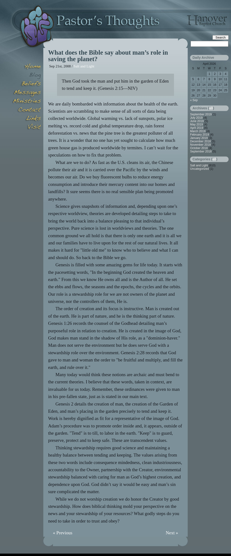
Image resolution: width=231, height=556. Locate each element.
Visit (26, 127)
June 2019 (197, 121)
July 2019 (196, 117)
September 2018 (201, 151)
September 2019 (201, 114)
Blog (26, 75)
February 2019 (199, 134)
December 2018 (200, 141)
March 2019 (197, 131)
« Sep (194, 100)
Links (26, 119)
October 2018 (199, 148)
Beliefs (26, 84)
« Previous (62, 532)
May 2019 (196, 124)
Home (26, 67)
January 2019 (199, 138)
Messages (26, 93)
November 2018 (200, 144)
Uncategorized (199, 168)
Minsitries (26, 101)
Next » (172, 532)
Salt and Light (84, 66)
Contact (26, 110)
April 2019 (196, 128)
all (211, 108)
